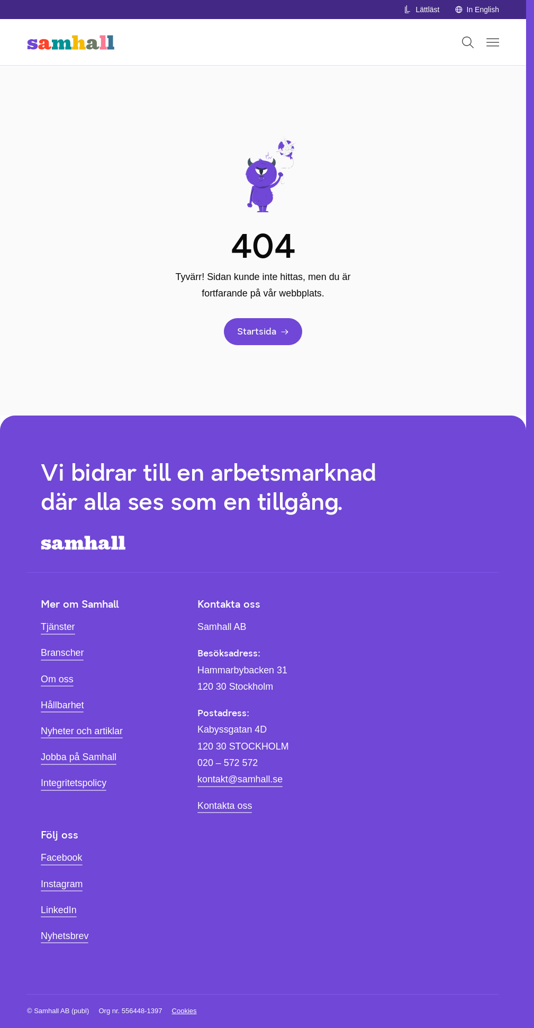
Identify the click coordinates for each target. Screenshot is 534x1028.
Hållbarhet (62, 705)
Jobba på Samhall (78, 757)
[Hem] (70, 42)
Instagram (62, 884)
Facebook (62, 857)
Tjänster (58, 626)
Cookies (184, 1011)
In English (477, 9)
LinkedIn (59, 910)
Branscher (62, 652)
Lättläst (421, 9)
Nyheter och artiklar (82, 731)
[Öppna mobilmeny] (492, 42)
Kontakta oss (224, 805)
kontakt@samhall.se (240, 779)
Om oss (57, 679)
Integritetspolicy (73, 783)
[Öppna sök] (468, 42)
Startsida (263, 331)
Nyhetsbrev (64, 936)
